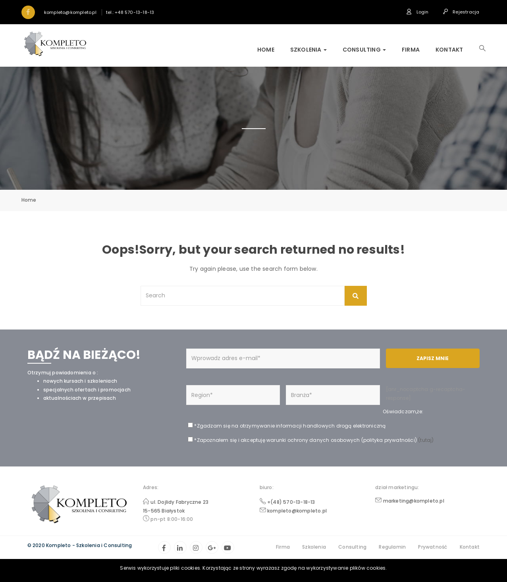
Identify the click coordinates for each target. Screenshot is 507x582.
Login (417, 12)
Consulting (364, 50)
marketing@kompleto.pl (413, 500)
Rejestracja (461, 12)
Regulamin (392, 546)
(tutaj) (425, 440)
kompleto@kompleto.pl (297, 510)
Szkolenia (308, 50)
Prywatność (432, 546)
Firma (411, 50)
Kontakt (449, 50)
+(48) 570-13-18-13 (291, 502)
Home (265, 50)
